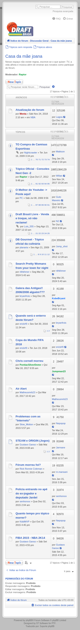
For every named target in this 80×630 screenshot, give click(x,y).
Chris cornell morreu (29, 360)
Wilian (59, 175)
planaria (24, 247)
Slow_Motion (26, 424)
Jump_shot (61, 246)
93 (42, 183)
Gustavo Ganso (28, 444)
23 (42, 233)
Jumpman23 (59, 371)
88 (39, 205)
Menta (23, 113)
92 (39, 183)
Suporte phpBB (47, 626)
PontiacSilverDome (30, 364)
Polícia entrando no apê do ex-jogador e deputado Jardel (31, 493)
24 (45, 233)
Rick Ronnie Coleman (31, 468)
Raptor (22, 74)
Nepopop (60, 423)
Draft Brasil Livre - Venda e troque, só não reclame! (32, 218)
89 (42, 205)
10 (42, 254)
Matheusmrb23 (27, 392)
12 (48, 254)
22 (39, 233)
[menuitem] (56, 18)
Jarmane (60, 447)
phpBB (29, 620)
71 (39, 159)
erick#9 (23, 324)
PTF (54, 623)
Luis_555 (29, 226)
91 (37, 183)
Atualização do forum (30, 109)
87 (37, 205)
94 (45, 183)
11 (45, 254)
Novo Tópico (14, 81)
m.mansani (61, 472)
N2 (57, 221)
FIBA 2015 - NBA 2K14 (30, 537)
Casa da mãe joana (23, 56)
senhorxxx (25, 501)
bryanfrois (25, 296)
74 (48, 159)
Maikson (60, 151)
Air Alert (21, 388)
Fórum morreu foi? (28, 464)
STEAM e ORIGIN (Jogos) (32, 440)
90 (45, 205)
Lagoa (59, 117)
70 (37, 159)
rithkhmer (24, 272)
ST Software (42, 623)
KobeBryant (58, 298)
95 (48, 183)
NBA (33, 117)
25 (48, 233)
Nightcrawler (30, 152)
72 (42, 159)
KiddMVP (24, 521)
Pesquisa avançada (63, 11)
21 (37, 233)
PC (21, 198)
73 (45, 159)
